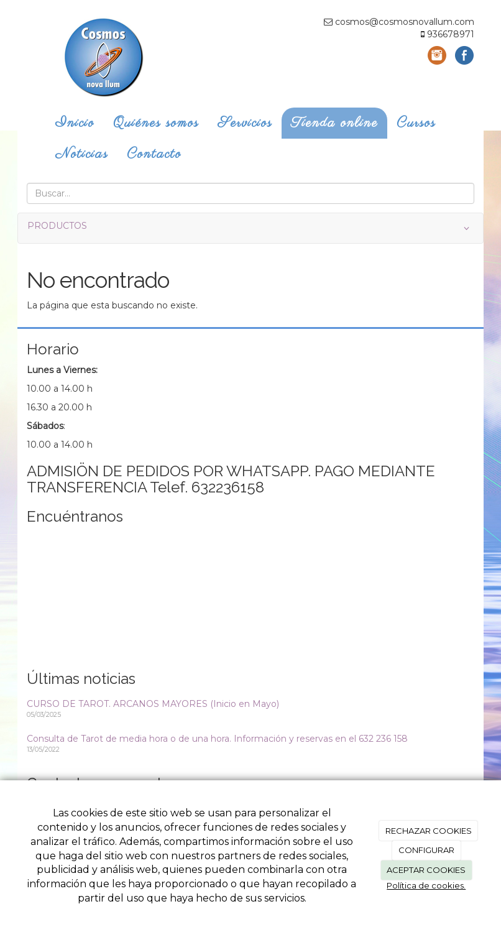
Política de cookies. (426, 885)
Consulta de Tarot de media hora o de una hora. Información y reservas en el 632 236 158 (217, 738)
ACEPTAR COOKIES (426, 870)
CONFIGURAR (426, 850)
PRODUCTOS (250, 228)
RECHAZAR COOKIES (428, 831)
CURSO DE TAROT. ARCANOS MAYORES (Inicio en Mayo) (153, 703)
